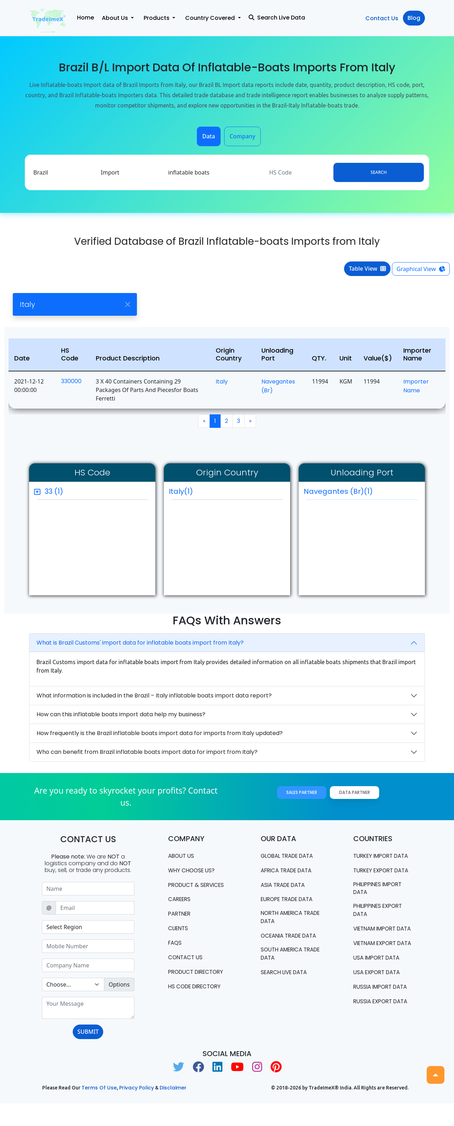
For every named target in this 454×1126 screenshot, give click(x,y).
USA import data (378, 992)
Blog (414, 18)
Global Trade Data (290, 856)
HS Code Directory (197, 1003)
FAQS (175, 951)
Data (208, 136)
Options (119, 984)
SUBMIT (88, 1032)
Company (242, 136)
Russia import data (374, 1025)
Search (379, 172)
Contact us (186, 966)
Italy (222, 381)
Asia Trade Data (285, 885)
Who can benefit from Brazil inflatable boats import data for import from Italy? (147, 752)
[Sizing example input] (88, 888)
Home (85, 17)
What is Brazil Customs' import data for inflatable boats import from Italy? (140, 643)
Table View (367, 268)
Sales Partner (301, 792)
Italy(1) (181, 491)
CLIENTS (179, 937)
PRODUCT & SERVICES (184, 889)
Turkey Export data (375, 882)
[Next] (250, 421)
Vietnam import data (377, 950)
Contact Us (381, 18)
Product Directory (184, 984)
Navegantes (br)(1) (361, 493)
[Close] (127, 304)
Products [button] (157, 18)
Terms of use (99, 1110)
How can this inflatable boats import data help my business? (121, 714)
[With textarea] (88, 1008)
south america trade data (283, 963)
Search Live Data (277, 17)
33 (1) (54, 491)
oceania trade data (283, 940)
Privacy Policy (136, 1110)
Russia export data (374, 1047)
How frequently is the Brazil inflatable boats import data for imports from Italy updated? (160, 733)
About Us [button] (115, 18)
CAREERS (180, 908)
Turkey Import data (375, 859)
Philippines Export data (380, 928)
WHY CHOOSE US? (193, 870)
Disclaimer (173, 1110)
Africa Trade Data (289, 870)
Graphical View (421, 269)
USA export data (379, 1007)
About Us (182, 856)
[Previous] (204, 421)
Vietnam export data (377, 973)
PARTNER (180, 922)
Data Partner (354, 792)
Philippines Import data (380, 905)
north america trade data (284, 918)
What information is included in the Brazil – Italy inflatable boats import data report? (154, 695)
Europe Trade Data (290, 899)
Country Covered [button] (210, 18)
